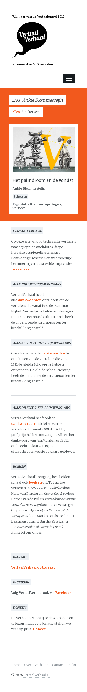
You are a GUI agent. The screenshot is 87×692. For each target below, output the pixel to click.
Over (27, 665)
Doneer (39, 629)
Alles (16, 112)
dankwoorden (30, 300)
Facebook (63, 593)
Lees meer (20, 269)
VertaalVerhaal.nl (36, 675)
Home (16, 665)
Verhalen (41, 665)
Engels (56, 204)
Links (71, 665)
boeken (35, 482)
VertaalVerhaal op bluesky (33, 567)
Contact (58, 665)
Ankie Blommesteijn (35, 204)
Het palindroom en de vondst (43, 180)
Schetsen (31, 112)
